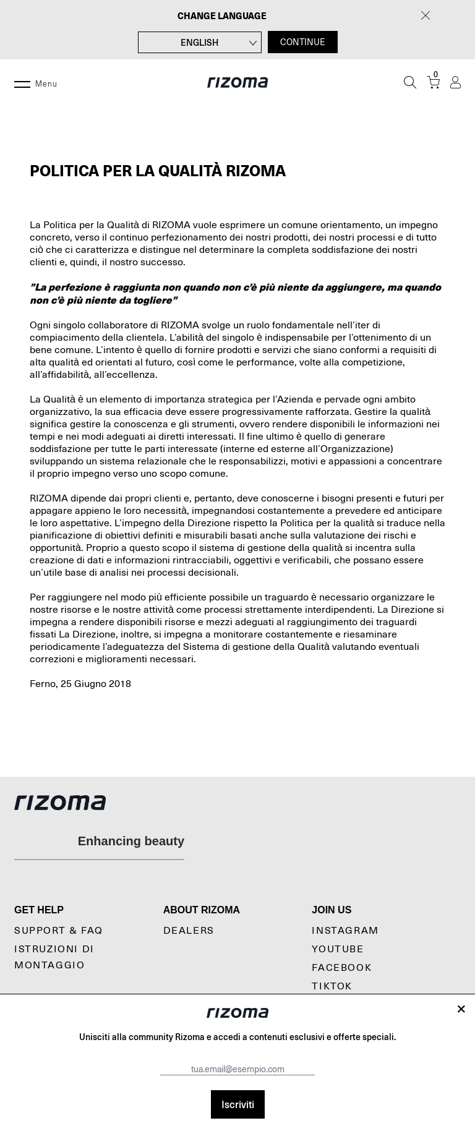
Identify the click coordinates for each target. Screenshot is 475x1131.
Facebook (342, 967)
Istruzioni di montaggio (54, 957)
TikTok (332, 986)
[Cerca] (410, 82)
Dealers (189, 930)
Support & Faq (58, 930)
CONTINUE (302, 42)
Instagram (345, 930)
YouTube (338, 949)
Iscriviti (237, 1104)
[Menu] (22, 82)
